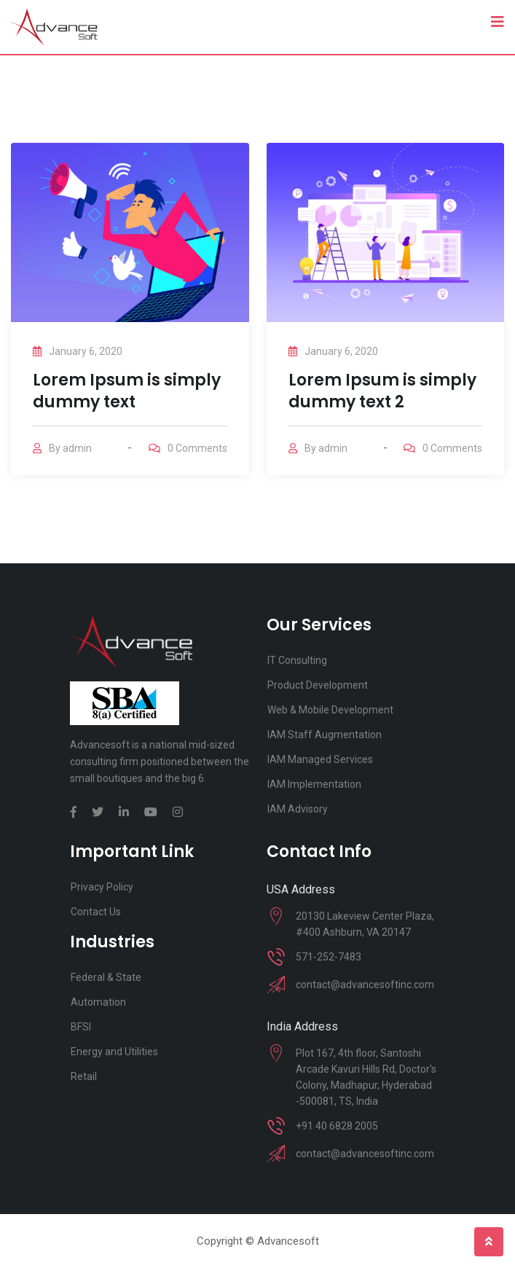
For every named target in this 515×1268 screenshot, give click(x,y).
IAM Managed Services (320, 759)
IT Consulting (297, 660)
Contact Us (96, 911)
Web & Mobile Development (330, 710)
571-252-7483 (328, 957)
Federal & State (106, 977)
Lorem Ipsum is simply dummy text (127, 391)
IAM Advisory (297, 809)
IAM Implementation (314, 784)
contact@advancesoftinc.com (365, 984)
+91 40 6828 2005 (337, 1126)
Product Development (317, 685)
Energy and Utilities (114, 1051)
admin (77, 448)
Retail (84, 1076)
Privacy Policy (102, 887)
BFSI (81, 1027)
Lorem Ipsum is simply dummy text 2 (382, 391)
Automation (98, 1002)
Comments (197, 448)
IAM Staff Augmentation (324, 734)
